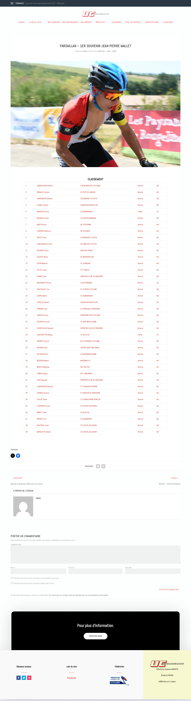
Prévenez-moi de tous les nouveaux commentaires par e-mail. (36, 580)
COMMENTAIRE (16, 546)
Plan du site (71, 680)
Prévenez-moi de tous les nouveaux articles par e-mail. (34, 585)
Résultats (100, 24)
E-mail (72, 569)
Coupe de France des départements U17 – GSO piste (44, 3)
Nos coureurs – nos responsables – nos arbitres (70, 24)
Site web (128, 569)
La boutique (168, 24)
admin (85, 53)
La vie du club (35, 24)
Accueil (21, 24)
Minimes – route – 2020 (107, 53)
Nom (13, 569)
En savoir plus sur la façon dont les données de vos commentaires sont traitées (78, 597)
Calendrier (116, 24)
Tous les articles (133, 24)
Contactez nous (152, 24)
